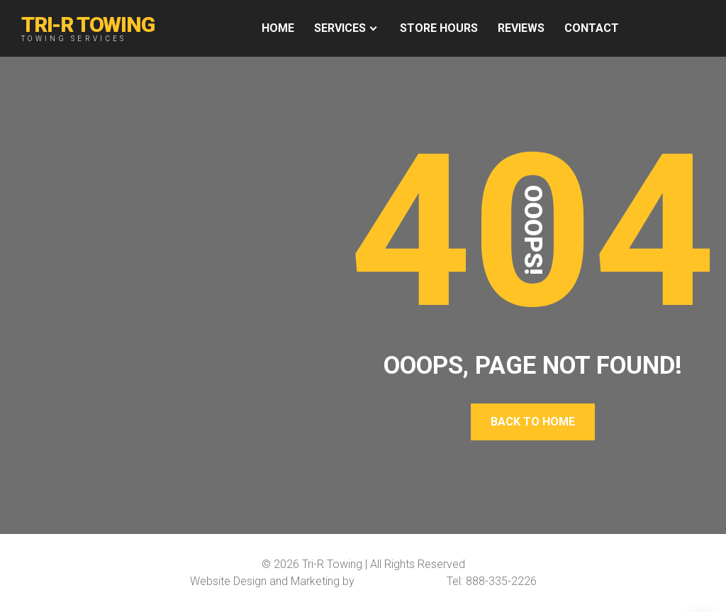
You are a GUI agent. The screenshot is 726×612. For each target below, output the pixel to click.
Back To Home (533, 421)
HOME (278, 28)
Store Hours (439, 28)
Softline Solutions (400, 581)
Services (340, 28)
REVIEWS (521, 28)
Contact (591, 28)
